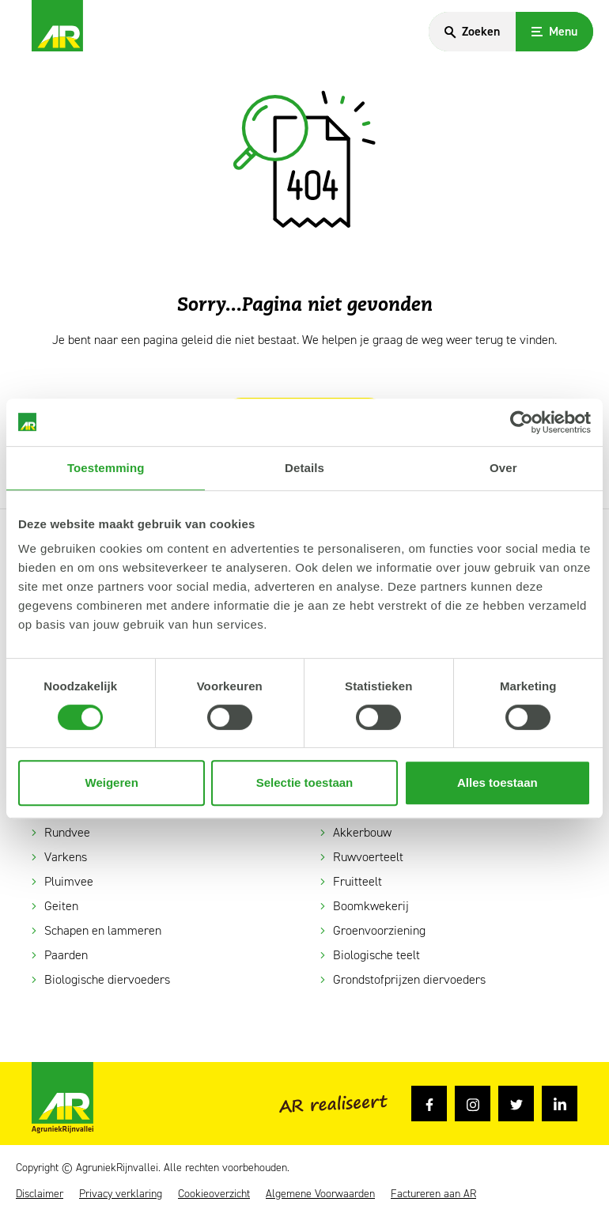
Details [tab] (304, 467)
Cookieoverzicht (214, 1194)
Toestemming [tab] (106, 467)
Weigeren (111, 782)
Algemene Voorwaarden (320, 1194)
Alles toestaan (497, 782)
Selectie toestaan (305, 782)
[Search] (472, 31)
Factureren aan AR (433, 1194)
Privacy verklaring (120, 1194)
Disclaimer (39, 1194)
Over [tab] (503, 467)
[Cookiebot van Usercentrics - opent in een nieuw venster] (521, 422)
